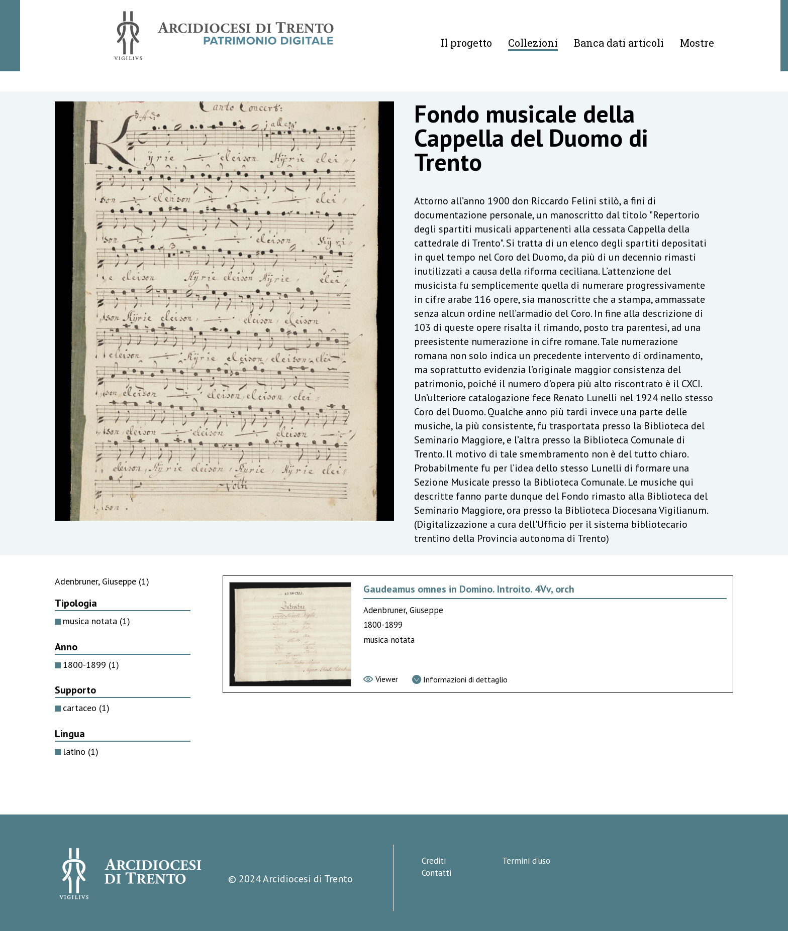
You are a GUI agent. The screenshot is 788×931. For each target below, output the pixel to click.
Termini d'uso (526, 861)
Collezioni (533, 42)
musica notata (96, 621)
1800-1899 (91, 664)
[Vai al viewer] (380, 679)
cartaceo (86, 708)
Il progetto (466, 42)
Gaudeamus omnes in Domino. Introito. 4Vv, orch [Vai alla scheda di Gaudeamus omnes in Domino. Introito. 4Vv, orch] (468, 589)
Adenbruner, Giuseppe (102, 581)
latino (80, 751)
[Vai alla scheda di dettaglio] (460, 679)
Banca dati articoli (619, 42)
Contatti (436, 873)
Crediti (434, 861)
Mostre (697, 42)
